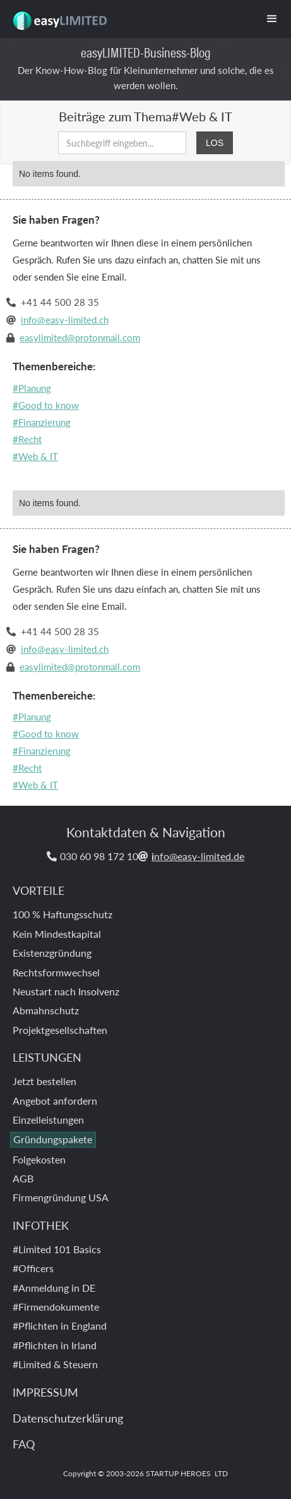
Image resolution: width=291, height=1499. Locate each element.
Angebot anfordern (55, 1100)
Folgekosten (39, 1159)
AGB (23, 1178)
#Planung (32, 387)
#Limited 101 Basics (57, 1249)
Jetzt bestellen (44, 1081)
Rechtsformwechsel (56, 972)
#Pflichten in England (60, 1325)
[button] (272, 19)
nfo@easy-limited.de (197, 856)
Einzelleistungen (48, 1119)
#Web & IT (35, 456)
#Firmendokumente (56, 1306)
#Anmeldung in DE (54, 1287)
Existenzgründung (52, 952)
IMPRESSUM (45, 1392)
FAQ (24, 1444)
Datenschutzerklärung (68, 1418)
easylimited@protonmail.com (80, 337)
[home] (56, 16)
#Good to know (46, 404)
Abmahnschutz (46, 1010)
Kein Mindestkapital (57, 933)
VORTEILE (38, 890)
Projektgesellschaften (60, 1030)
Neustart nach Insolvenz (66, 991)
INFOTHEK (41, 1225)
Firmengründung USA (61, 1197)
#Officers (33, 1268)
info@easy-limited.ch (65, 319)
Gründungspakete (52, 1139)
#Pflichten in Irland (55, 1345)
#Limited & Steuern (55, 1364)
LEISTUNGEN (47, 1057)
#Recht (27, 439)
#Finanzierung (42, 421)
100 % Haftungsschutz (62, 914)
